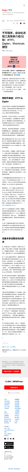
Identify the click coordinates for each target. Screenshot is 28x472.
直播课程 (6, 415)
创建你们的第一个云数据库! (11, 371)
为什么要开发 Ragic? (9, 430)
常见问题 (6, 423)
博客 (7, 10)
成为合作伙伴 (7, 419)
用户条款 (10, 469)
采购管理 (17, 405)
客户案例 (6, 417)
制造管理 (17, 406)
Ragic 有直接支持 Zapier (8, 205)
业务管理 (17, 401)
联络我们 (6, 435)
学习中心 (6, 414)
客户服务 (17, 417)
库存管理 (17, 403)
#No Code (5, 343)
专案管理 (17, 412)
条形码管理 (17, 408)
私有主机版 (7, 403)
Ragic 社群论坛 (8, 433)
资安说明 (6, 405)
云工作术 (7, 347)
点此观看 (17, 75)
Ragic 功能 (6, 406)
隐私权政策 (17, 469)
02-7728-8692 (8, 455)
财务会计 (17, 415)
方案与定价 (7, 401)
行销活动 (17, 414)
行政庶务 (17, 419)
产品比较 (6, 408)
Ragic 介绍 (6, 428)
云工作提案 (12, 347)
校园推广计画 (7, 421)
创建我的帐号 (14, 387)
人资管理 (17, 410)
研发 (16, 423)
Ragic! (10, 350)
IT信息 (16, 421)
